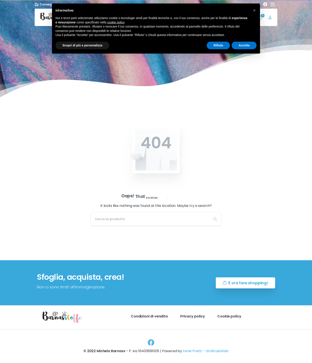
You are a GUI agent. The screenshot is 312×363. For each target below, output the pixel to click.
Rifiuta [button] (218, 45)
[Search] (150, 219)
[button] (254, 10)
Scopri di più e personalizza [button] (82, 45)
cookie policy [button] (115, 22)
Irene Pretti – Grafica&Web (206, 352)
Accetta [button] (244, 45)
